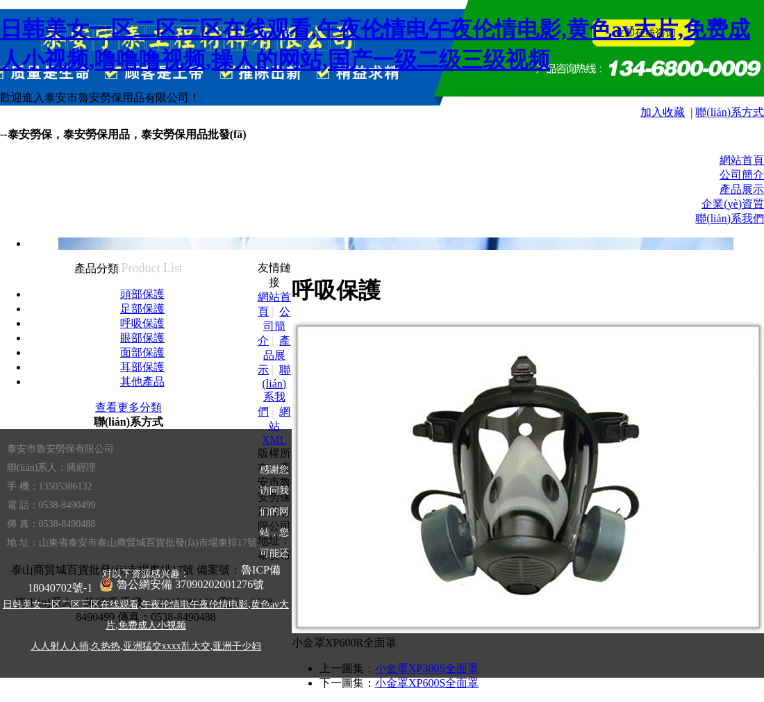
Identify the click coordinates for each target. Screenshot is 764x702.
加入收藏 (662, 112)
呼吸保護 (142, 323)
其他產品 (142, 381)
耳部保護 (142, 367)
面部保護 (142, 352)
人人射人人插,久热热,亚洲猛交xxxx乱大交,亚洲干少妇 (146, 646)
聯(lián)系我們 (729, 218)
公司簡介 (742, 175)
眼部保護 (142, 338)
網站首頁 (742, 160)
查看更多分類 (128, 407)
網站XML (276, 426)
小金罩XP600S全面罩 (427, 683)
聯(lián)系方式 (729, 112)
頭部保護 (142, 294)
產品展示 (742, 189)
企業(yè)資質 (732, 204)
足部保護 (142, 309)
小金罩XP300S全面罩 (427, 668)
